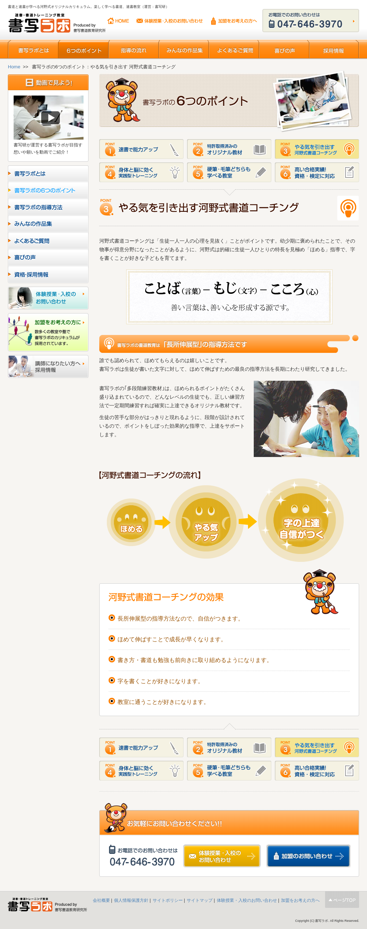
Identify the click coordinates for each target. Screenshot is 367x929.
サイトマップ (200, 900)
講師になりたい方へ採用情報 (48, 366)
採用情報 (334, 49)
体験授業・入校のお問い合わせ (170, 21)
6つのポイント (83, 49)
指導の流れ (133, 49)
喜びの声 (284, 49)
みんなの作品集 (183, 49)
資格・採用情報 (48, 274)
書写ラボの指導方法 (48, 207)
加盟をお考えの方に (48, 332)
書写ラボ (58, 23)
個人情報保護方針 (131, 900)
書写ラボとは (33, 49)
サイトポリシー (168, 900)
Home (14, 66)
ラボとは (48, 173)
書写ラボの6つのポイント (48, 190)
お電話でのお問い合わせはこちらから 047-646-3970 (310, 20)
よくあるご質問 (234, 49)
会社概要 (102, 900)
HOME (118, 21)
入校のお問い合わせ (48, 298)
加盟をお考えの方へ (234, 21)
